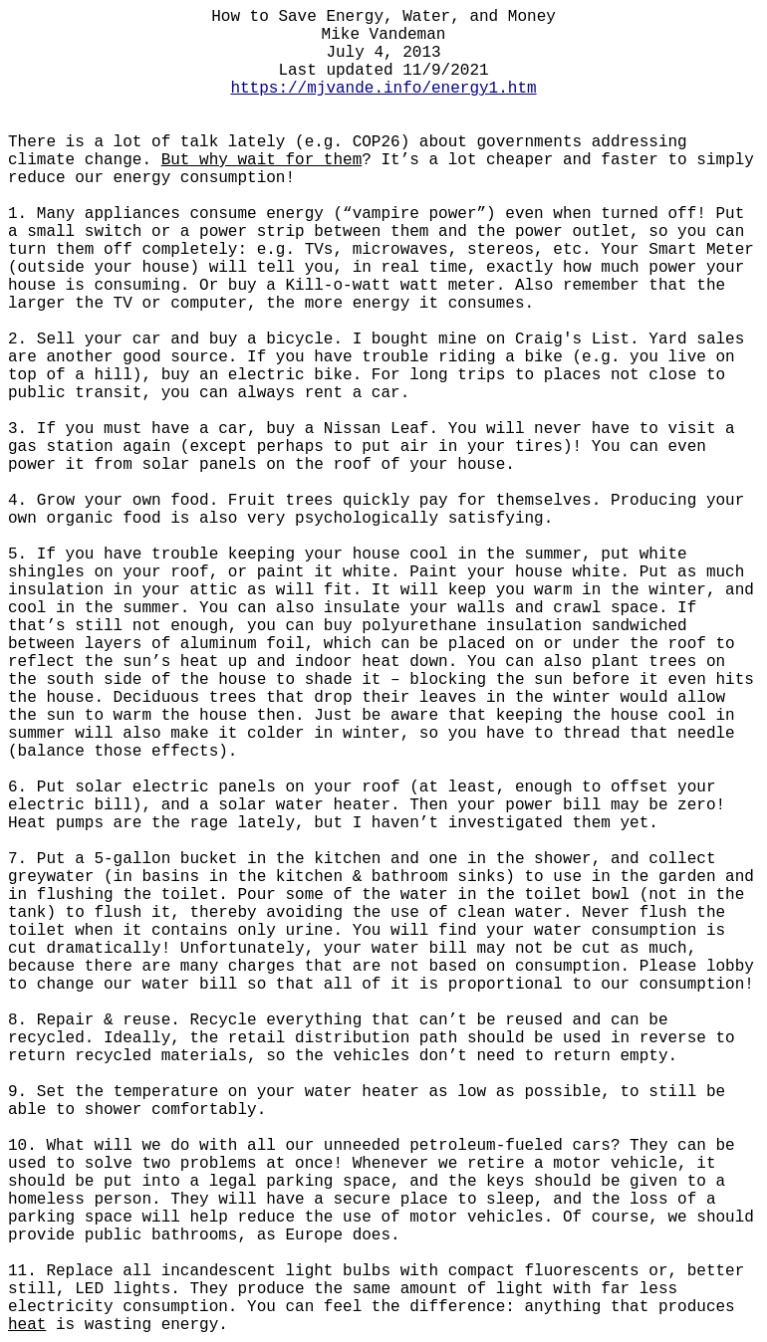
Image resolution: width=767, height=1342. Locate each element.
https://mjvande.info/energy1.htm (383, 89)
